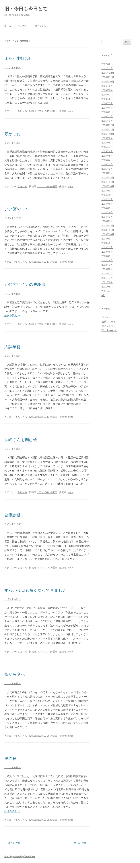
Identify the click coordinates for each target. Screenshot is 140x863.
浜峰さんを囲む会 (20, 439)
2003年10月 (108, 234)
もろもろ (22, 111)
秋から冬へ (14, 674)
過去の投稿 (12, 842)
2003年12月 (108, 225)
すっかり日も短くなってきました (35, 590)
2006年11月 (108, 77)
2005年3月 (107, 164)
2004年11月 (108, 182)
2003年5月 (107, 256)
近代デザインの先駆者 (24, 284)
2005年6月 (107, 151)
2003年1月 (107, 273)
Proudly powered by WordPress (19, 856)
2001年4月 (107, 291)
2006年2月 (107, 116)
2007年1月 (107, 68)
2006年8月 (107, 90)
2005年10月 (108, 134)
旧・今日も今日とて (26, 8)
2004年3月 (107, 216)
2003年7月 (107, 247)
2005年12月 (108, 125)
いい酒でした (16, 209)
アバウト (22, 26)
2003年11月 (108, 230)
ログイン (106, 317)
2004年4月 (107, 212)
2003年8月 (107, 243)
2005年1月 (107, 173)
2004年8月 (107, 195)
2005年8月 (107, 142)
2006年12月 (108, 72)
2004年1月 (107, 221)
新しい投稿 (82, 842)
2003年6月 (107, 251)
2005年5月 (107, 155)
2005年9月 (107, 138)
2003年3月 (107, 264)
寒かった (12, 134)
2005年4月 (107, 160)
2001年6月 (107, 282)
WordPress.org (109, 330)
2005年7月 (107, 147)
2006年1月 (107, 120)
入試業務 (12, 347)
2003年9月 (107, 238)
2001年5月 (107, 286)
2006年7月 (107, 94)
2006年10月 (108, 81)
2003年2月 (107, 269)
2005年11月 (108, 129)
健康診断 (12, 515)
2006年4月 (107, 107)
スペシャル (40, 26)
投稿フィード (109, 321)
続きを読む (12, 315)
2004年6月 (107, 203)
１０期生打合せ (18, 58)
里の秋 (10, 758)
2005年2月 (107, 168)
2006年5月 (107, 103)
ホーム (7, 26)
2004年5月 (107, 208)
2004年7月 (107, 199)
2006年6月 (107, 99)
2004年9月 (107, 190)
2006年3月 (107, 112)
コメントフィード (111, 326)
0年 (103, 295)
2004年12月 (108, 177)
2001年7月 (107, 278)
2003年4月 (107, 260)
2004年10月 (108, 186)
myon (70, 111)
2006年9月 (107, 86)
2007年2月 (107, 64)
